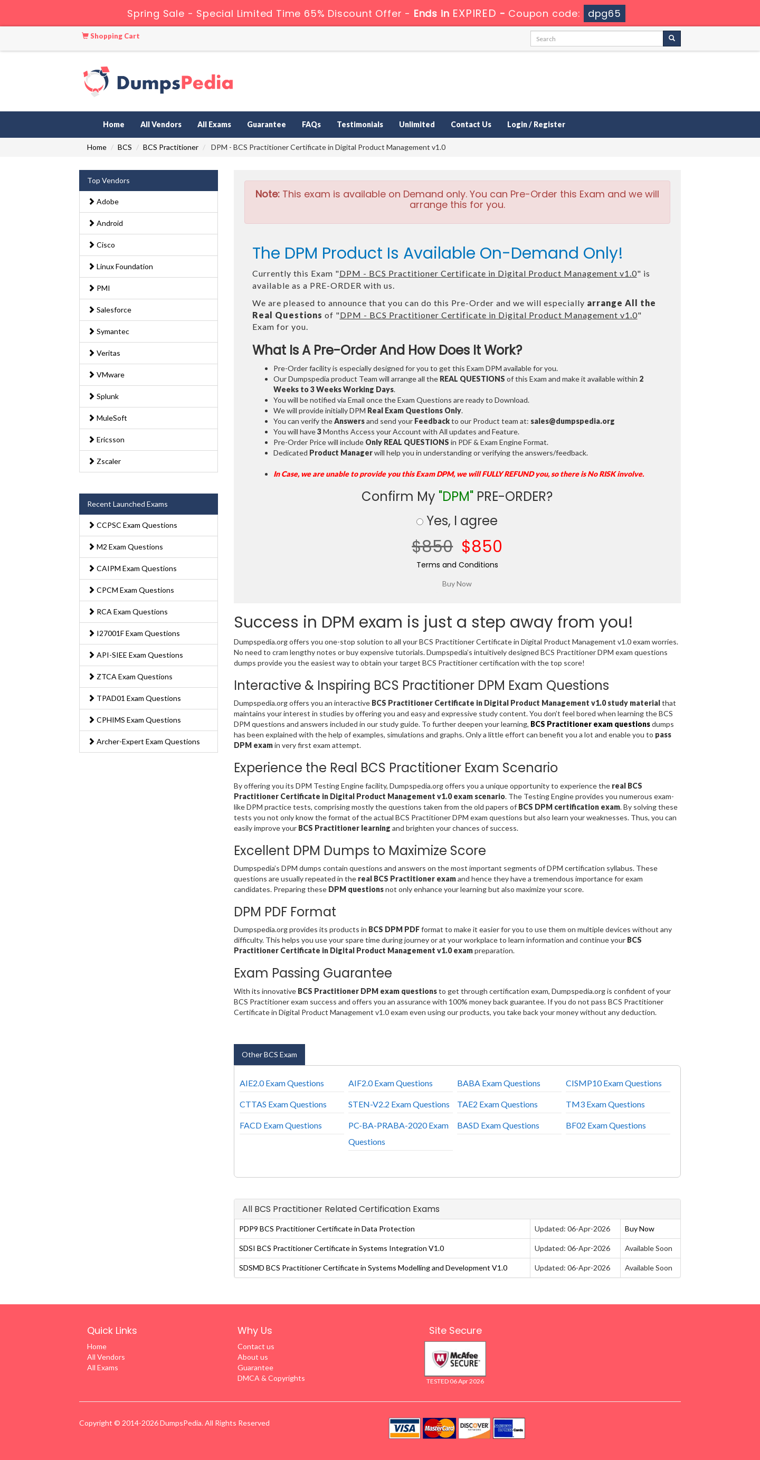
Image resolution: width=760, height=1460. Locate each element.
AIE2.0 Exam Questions (282, 1083)
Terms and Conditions (457, 565)
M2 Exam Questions (125, 546)
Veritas (104, 352)
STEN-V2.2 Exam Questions (399, 1104)
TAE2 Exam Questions (497, 1104)
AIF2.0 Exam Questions (390, 1083)
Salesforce (109, 309)
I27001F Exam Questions (134, 633)
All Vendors (161, 124)
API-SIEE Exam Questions (135, 654)
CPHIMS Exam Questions (134, 719)
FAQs (311, 124)
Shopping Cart (111, 36)
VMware (106, 374)
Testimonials (360, 124)
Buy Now (639, 1228)
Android (105, 223)
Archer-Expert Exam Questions (144, 741)
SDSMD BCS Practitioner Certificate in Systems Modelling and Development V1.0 (373, 1267)
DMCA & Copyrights (271, 1377)
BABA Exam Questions (498, 1083)
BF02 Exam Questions (606, 1125)
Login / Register (536, 124)
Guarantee (266, 124)
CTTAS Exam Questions (283, 1104)
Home (114, 124)
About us (253, 1356)
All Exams (214, 124)
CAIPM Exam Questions (132, 568)
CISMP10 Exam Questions (614, 1083)
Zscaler (104, 461)
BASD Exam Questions (498, 1125)
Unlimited (417, 124)
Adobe (103, 201)
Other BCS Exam (269, 1054)
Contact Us (471, 124)
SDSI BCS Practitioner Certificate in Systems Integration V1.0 (341, 1248)
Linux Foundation (120, 266)
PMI (99, 287)
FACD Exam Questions (281, 1125)
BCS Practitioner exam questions (590, 723)
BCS (125, 147)
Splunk (103, 396)
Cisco (101, 244)
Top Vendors (108, 180)
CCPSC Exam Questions (132, 524)
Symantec (108, 331)
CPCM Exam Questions (131, 589)
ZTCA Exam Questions (130, 676)
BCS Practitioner (170, 147)
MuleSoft (107, 417)
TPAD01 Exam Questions (134, 698)
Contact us (256, 1346)
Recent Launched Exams (127, 503)
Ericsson (106, 439)
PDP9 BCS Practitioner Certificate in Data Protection (327, 1228)
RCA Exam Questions (128, 611)
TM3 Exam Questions (605, 1104)
